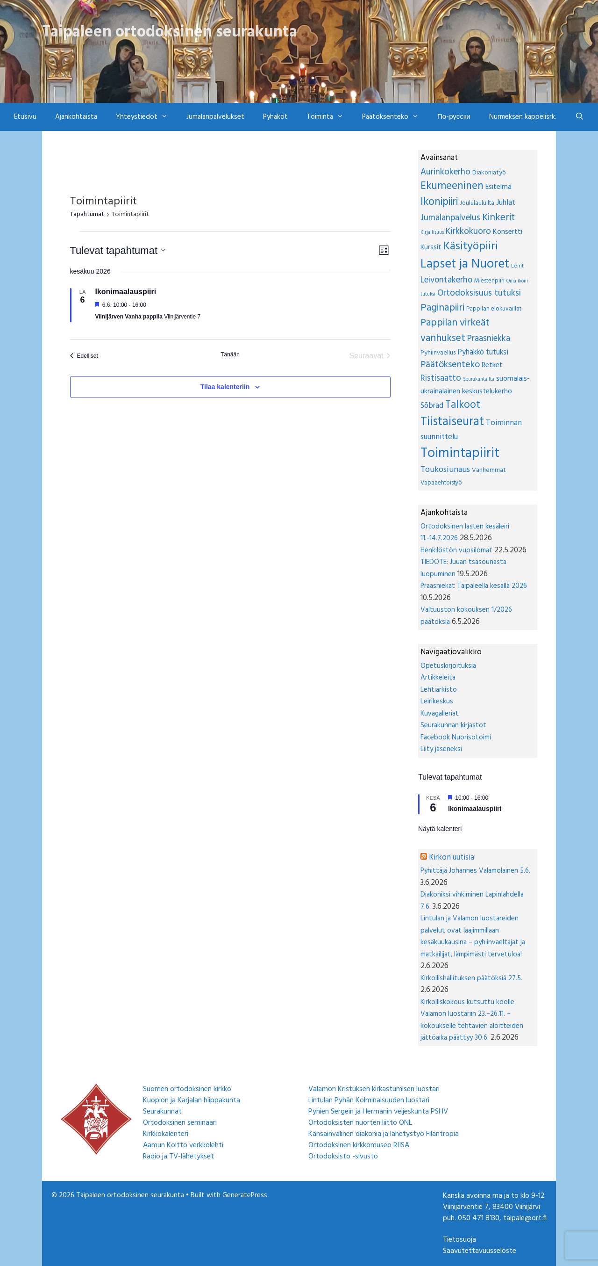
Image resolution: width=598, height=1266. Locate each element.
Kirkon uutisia (451, 857)
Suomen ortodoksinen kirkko (187, 1089)
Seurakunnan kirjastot (453, 725)
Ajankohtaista (76, 117)
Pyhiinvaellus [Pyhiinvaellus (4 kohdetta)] (438, 352)
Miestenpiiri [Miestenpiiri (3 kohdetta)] (489, 281)
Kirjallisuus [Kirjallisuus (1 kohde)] (432, 233)
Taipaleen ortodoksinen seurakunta (169, 32)
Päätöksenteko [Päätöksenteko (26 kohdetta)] (450, 364)
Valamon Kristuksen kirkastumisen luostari (374, 1089)
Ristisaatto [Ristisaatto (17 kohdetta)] (440, 378)
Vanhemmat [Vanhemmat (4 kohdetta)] (489, 470)
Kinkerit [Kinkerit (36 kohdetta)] (498, 217)
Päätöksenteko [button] (395, 117)
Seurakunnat (162, 1112)
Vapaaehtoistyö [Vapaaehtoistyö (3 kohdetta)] (441, 483)
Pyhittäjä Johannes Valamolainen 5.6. (475, 870)
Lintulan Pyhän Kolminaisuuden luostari (368, 1100)
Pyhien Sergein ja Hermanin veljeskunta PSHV (378, 1112)
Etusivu (25, 117)
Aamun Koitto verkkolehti (183, 1145)
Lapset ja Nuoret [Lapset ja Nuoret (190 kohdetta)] (464, 264)
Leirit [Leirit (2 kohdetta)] (517, 266)
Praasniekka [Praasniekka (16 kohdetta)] (488, 339)
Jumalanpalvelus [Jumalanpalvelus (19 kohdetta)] (450, 218)
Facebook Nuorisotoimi (455, 737)
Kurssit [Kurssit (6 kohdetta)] (430, 247)
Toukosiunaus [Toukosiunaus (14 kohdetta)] (445, 470)
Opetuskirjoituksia (448, 666)
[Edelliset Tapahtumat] (84, 356)
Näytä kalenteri (440, 828)
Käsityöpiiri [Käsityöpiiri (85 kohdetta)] (470, 246)
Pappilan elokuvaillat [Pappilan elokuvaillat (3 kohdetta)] (493, 309)
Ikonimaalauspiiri (126, 292)
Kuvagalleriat (439, 713)
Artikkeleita (438, 677)
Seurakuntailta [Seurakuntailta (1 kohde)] (478, 379)
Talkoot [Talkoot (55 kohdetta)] (462, 405)
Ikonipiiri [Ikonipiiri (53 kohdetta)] (439, 202)
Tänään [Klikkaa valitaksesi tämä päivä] (230, 354)
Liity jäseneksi (441, 749)
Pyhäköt (275, 117)
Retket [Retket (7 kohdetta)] (492, 365)
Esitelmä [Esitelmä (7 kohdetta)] (498, 187)
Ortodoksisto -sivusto (343, 1156)
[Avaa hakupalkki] (579, 117)
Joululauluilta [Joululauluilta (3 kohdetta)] (477, 203)
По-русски (453, 117)
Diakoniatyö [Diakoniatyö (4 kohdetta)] (489, 172)
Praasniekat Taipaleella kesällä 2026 (473, 586)
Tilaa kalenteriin (225, 387)
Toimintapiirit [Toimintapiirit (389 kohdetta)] (459, 453)
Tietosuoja (459, 1240)
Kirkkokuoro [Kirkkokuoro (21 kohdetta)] (468, 231)
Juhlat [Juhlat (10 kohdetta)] (505, 202)
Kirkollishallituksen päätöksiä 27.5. (471, 978)
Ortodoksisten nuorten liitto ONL (360, 1123)
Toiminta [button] (329, 117)
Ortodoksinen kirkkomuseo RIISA (358, 1145)
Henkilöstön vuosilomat (456, 550)
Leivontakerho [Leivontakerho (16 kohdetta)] (446, 280)
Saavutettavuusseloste (479, 1251)
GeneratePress (244, 1195)
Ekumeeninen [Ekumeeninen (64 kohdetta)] (452, 186)
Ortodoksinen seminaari (180, 1123)
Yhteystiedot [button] (146, 117)
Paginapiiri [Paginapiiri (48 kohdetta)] (442, 308)
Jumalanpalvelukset (215, 117)
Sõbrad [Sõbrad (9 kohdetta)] (431, 406)
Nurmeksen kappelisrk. (522, 117)
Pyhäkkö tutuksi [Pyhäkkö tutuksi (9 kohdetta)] (482, 353)
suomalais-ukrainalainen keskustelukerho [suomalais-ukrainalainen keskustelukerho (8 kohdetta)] (475, 385)
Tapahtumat (87, 215)
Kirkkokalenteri (165, 1134)
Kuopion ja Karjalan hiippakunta (191, 1100)
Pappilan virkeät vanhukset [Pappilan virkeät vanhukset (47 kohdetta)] (455, 331)
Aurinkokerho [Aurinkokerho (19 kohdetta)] (445, 172)
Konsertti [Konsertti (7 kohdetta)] (507, 232)
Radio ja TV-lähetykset (178, 1156)
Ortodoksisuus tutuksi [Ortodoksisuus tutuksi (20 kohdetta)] (479, 293)
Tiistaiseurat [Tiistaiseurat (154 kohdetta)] (452, 422)
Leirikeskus (436, 701)
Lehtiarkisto (438, 689)
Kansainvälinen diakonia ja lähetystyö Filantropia (383, 1134)
